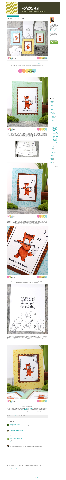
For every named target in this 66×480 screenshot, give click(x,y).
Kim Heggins (12, 438)
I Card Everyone (12, 430)
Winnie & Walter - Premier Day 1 (54, 130)
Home (27, 467)
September (53, 117)
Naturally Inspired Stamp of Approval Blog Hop (54, 145)
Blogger (37, 477)
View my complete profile (54, 30)
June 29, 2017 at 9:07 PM (17, 424)
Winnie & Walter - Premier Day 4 (54, 123)
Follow (51, 38)
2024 (52, 102)
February (53, 152)
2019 (52, 109)
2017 (52, 112)
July (52, 120)
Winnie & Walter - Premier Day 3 (54, 125)
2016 (52, 155)
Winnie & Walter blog (30, 408)
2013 (52, 159)
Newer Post (9, 467)
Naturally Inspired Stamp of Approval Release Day (55, 136)
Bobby (11, 444)
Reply (10, 427)
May (52, 148)
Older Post (45, 467)
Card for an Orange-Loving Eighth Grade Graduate (55, 132)
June (53, 121)
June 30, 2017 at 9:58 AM (19, 430)
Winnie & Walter (20, 63)
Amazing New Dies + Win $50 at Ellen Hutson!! (55, 139)
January (53, 153)
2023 (52, 104)
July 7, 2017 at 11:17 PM (18, 438)
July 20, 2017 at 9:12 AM (16, 444)
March (53, 151)
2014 (52, 158)
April (52, 149)
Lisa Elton (11, 424)
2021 (52, 106)
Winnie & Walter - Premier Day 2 (54, 128)
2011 (52, 162)
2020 (52, 108)
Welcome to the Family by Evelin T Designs (38, 63)
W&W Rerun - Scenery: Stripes (55, 142)
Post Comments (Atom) (14, 468)
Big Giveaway (24, 409)
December (53, 113)
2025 (52, 101)
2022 (52, 105)
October (53, 116)
